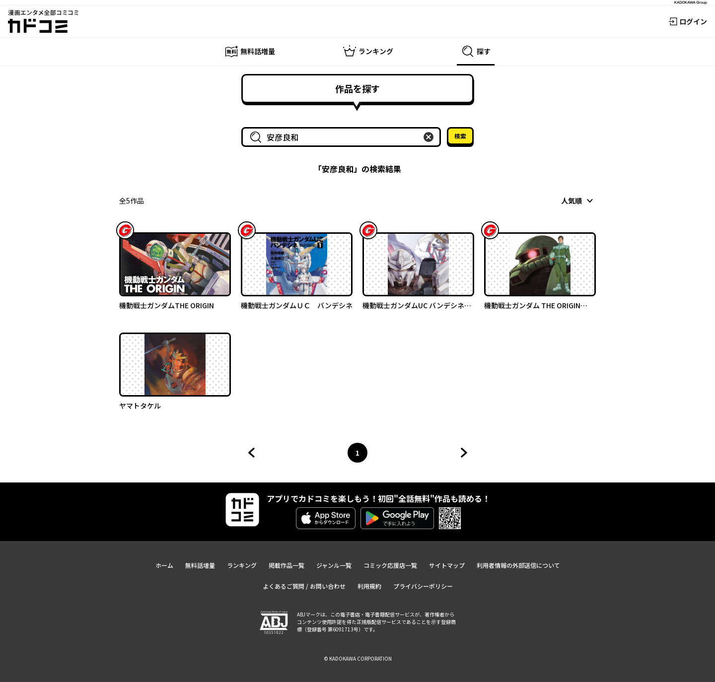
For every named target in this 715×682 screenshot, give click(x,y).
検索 (460, 136)
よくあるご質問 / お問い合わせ (304, 586)
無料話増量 (200, 565)
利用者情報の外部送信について (518, 565)
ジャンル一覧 (334, 565)
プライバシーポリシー (423, 586)
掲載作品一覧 (286, 565)
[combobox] (343, 137)
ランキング (242, 565)
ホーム (164, 565)
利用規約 (369, 586)
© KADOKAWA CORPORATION (358, 658)
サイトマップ (447, 565)
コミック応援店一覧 (390, 565)
